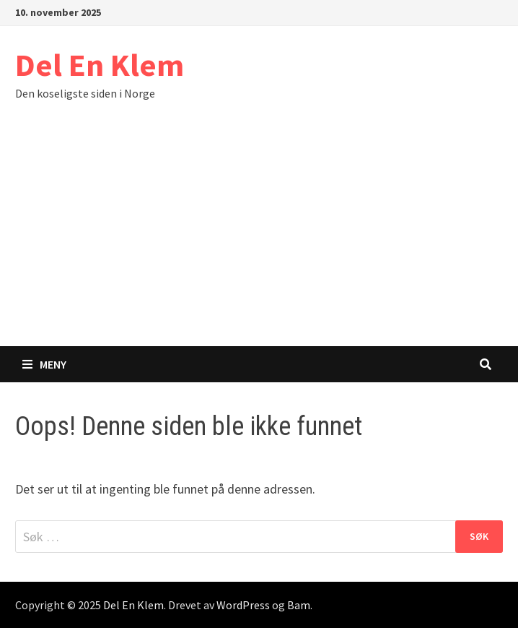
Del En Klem (99, 65)
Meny (44, 364)
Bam (298, 605)
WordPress (243, 605)
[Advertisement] (259, 238)
